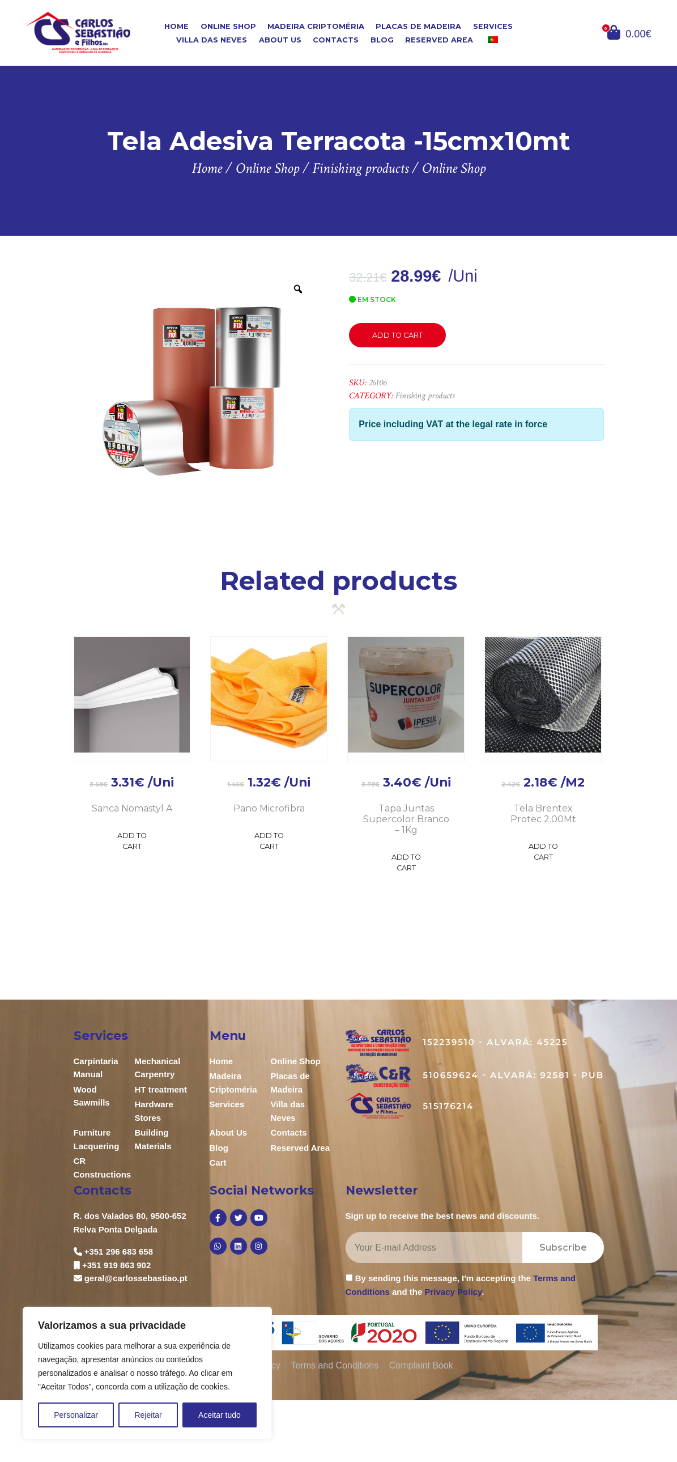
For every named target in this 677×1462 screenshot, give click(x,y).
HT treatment (161, 1089)
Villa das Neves (211, 40)
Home (176, 26)
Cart (218, 1162)
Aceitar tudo (219, 1415)
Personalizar (76, 1415)
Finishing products (424, 396)
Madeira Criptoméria (315, 26)
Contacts (336, 40)
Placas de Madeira (418, 26)
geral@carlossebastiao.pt (136, 1278)
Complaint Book (421, 1365)
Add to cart (397, 335)
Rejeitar (147, 1415)
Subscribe (563, 1247)
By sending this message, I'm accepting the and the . (461, 1284)
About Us (280, 40)
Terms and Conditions (334, 1365)
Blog (382, 40)
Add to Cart (132, 841)
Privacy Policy (453, 1292)
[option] (196, 392)
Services (493, 26)
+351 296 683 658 (118, 1251)
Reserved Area (439, 40)
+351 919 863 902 (116, 1265)
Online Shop (228, 26)
